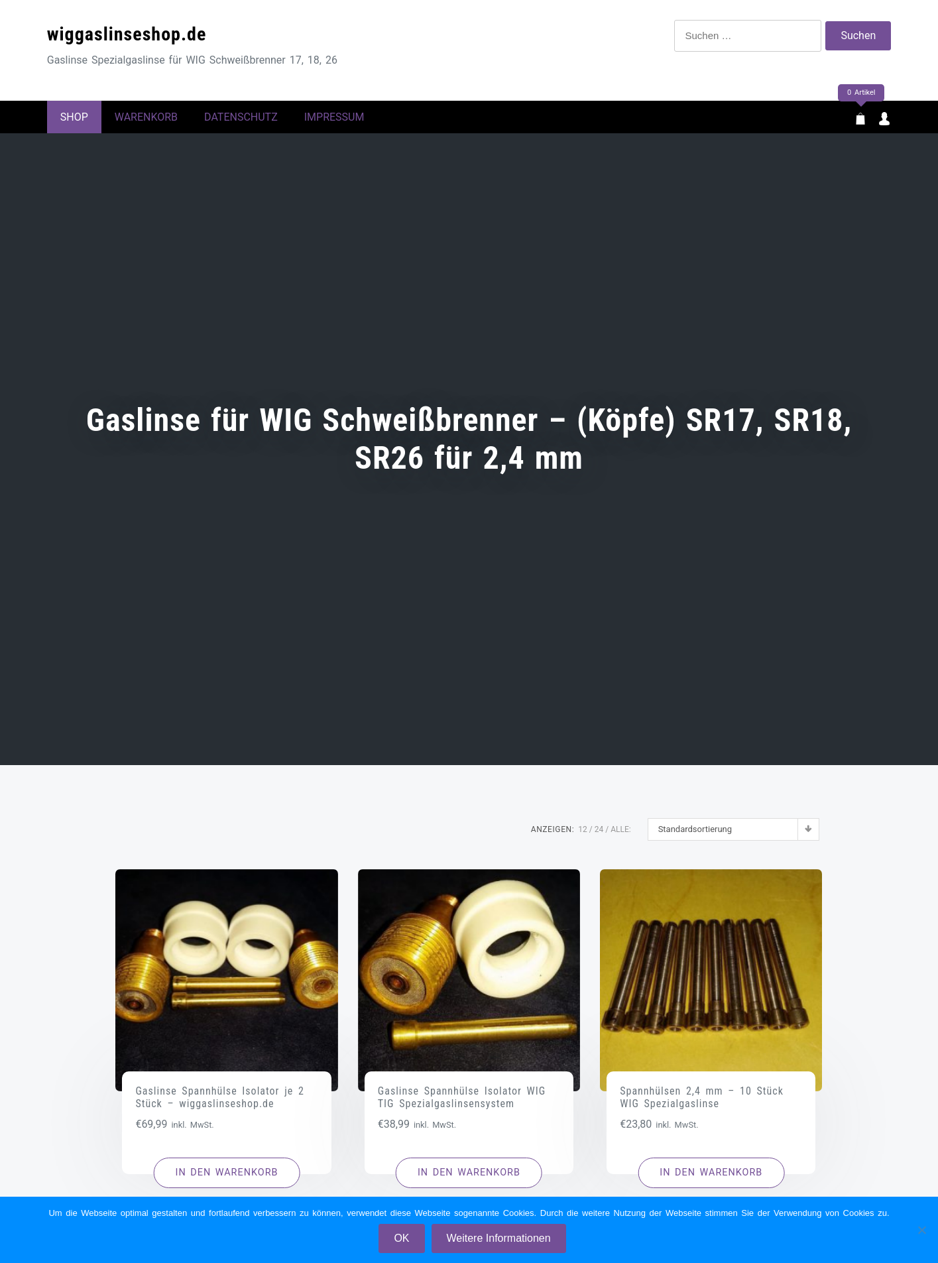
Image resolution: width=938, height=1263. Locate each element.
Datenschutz (241, 120)
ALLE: (620, 836)
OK (401, 1238)
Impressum (334, 120)
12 (582, 836)
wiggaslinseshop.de (127, 34)
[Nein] (921, 1229)
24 (599, 836)
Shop (74, 120)
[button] (227, 1179)
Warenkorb (146, 120)
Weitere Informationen (499, 1238)
